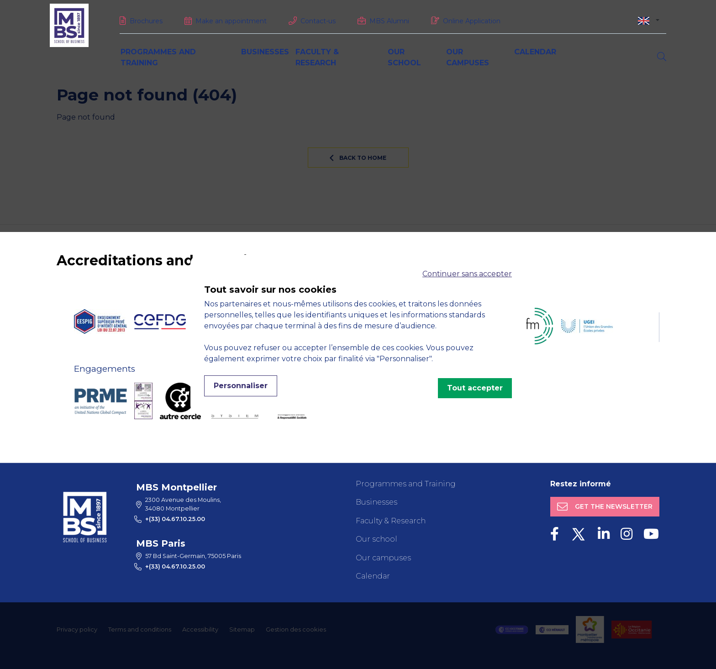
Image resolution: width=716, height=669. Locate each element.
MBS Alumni (389, 21)
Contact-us (318, 21)
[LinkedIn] (604, 534)
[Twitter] (578, 534)
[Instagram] (626, 534)
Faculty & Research (391, 520)
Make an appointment (231, 21)
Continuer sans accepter (467, 273)
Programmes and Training (406, 483)
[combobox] (648, 20)
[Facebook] (554, 534)
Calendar (535, 51)
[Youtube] (651, 534)
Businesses (265, 51)
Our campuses (383, 557)
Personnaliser (241, 385)
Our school (376, 539)
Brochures (146, 21)
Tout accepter (475, 388)
